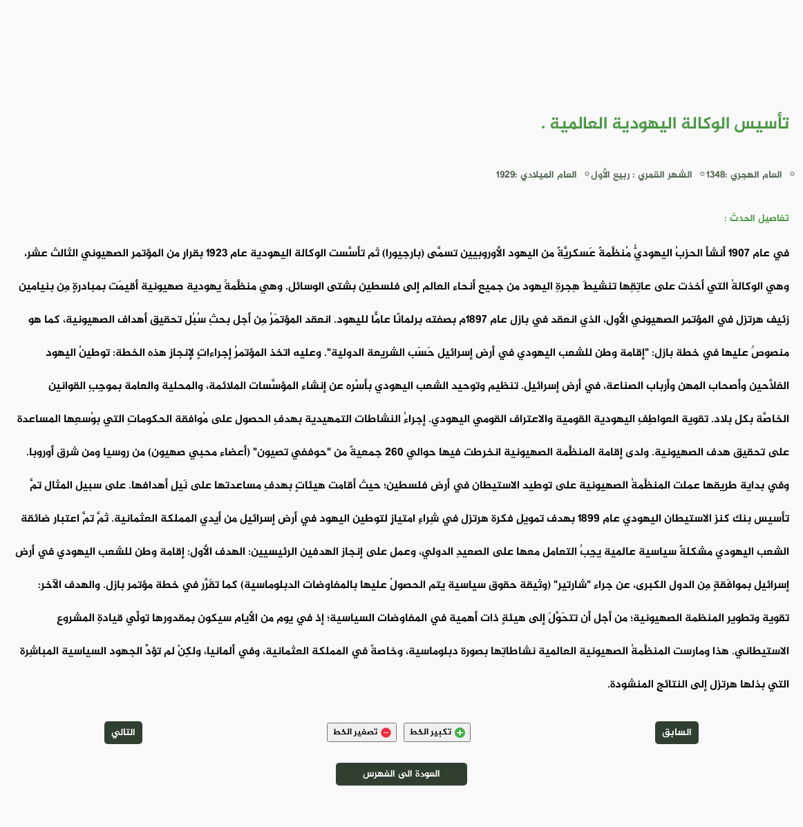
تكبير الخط (437, 732)
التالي (123, 733)
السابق (677, 733)
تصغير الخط (361, 732)
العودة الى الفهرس (401, 774)
